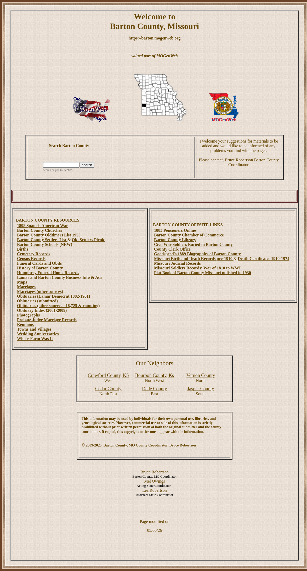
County (200, 375)
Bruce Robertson (239, 160)
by (66, 170)
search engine (51, 170)
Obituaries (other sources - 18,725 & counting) (58, 305)
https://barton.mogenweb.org (154, 38)
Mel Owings (154, 481)
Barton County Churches (39, 230)
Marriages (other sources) (40, 291)
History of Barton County (40, 268)
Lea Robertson (154, 490)
